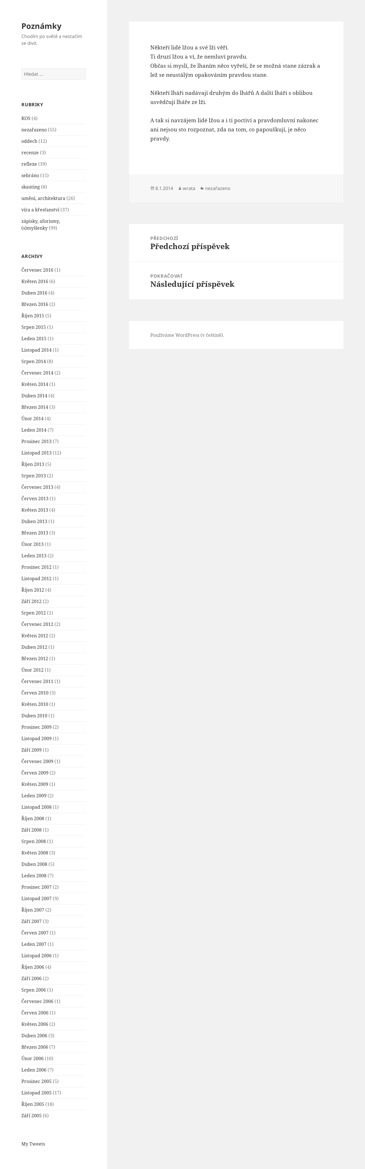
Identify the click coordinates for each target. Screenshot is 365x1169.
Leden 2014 (33, 430)
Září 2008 (31, 830)
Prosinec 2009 (36, 727)
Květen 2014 (34, 384)
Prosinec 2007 (36, 887)
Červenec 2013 (37, 487)
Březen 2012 (34, 658)
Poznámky (41, 26)
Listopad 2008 (36, 807)
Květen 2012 (34, 635)
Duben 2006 (34, 1035)
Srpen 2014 (33, 361)
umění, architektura (43, 198)
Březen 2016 (34, 304)
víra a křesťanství (40, 210)
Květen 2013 (34, 510)
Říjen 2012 (32, 590)
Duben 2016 (34, 293)
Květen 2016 (34, 281)
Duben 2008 (34, 864)
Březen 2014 (34, 407)
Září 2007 (31, 921)
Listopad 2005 (36, 1093)
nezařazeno (34, 130)
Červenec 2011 (37, 681)
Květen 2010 (34, 704)
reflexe (29, 164)
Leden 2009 (33, 795)
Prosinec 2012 (36, 567)
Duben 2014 (34, 396)
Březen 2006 (34, 1047)
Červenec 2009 (37, 761)
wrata (189, 188)
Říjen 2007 (32, 910)
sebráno (30, 175)
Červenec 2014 (37, 373)
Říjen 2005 (32, 1104)
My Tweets (33, 1144)
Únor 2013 (32, 544)
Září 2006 (31, 978)
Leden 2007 (33, 944)
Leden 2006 (33, 1070)
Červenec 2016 (37, 270)
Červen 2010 (34, 693)
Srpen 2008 (33, 841)
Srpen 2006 (33, 990)
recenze (30, 152)
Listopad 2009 (36, 738)
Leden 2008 (33, 875)
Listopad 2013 (36, 453)
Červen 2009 (34, 773)
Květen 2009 (34, 784)
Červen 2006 (34, 1013)
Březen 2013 (34, 533)
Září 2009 (31, 750)
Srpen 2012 (33, 613)
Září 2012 (31, 601)
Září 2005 (31, 1115)
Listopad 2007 (36, 898)
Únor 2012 (32, 670)
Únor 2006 (32, 1058)
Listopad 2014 (36, 350)
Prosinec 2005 (36, 1081)
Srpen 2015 (33, 327)
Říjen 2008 (32, 818)
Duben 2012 (34, 647)
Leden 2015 (33, 338)
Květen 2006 (34, 1024)
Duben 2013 (34, 521)
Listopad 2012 (36, 578)
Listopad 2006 (36, 955)
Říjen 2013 (32, 464)
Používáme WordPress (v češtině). (187, 335)
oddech (29, 141)
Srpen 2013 (33, 476)
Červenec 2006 (37, 1001)
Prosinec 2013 (36, 441)
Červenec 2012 (37, 624)
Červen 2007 (34, 933)
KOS (26, 118)
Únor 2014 (32, 418)
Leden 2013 (33, 556)
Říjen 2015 (32, 316)
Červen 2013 (34, 498)
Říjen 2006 (32, 967)
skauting (30, 187)
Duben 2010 (34, 715)
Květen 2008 (34, 853)
